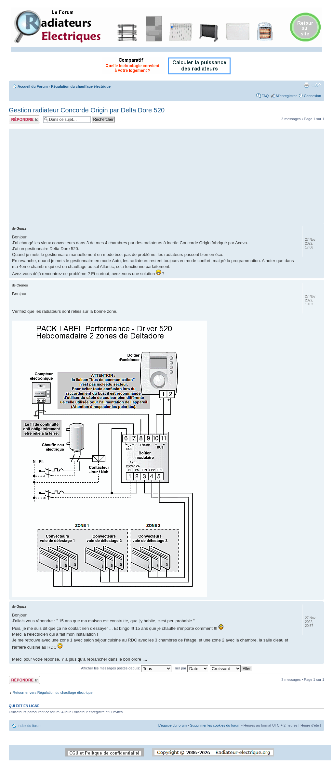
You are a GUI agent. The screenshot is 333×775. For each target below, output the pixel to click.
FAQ (265, 96)
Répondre (24, 119)
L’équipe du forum (172, 725)
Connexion (312, 96)
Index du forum (29, 726)
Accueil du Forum (33, 86)
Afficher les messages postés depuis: (126, 668)
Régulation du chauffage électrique (81, 86)
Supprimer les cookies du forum (215, 725)
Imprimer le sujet (306, 85)
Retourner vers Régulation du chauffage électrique (53, 692)
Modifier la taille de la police (316, 85)
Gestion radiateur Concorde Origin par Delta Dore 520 (87, 110)
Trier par (190, 668)
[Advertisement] (166, 174)
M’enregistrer (286, 96)
